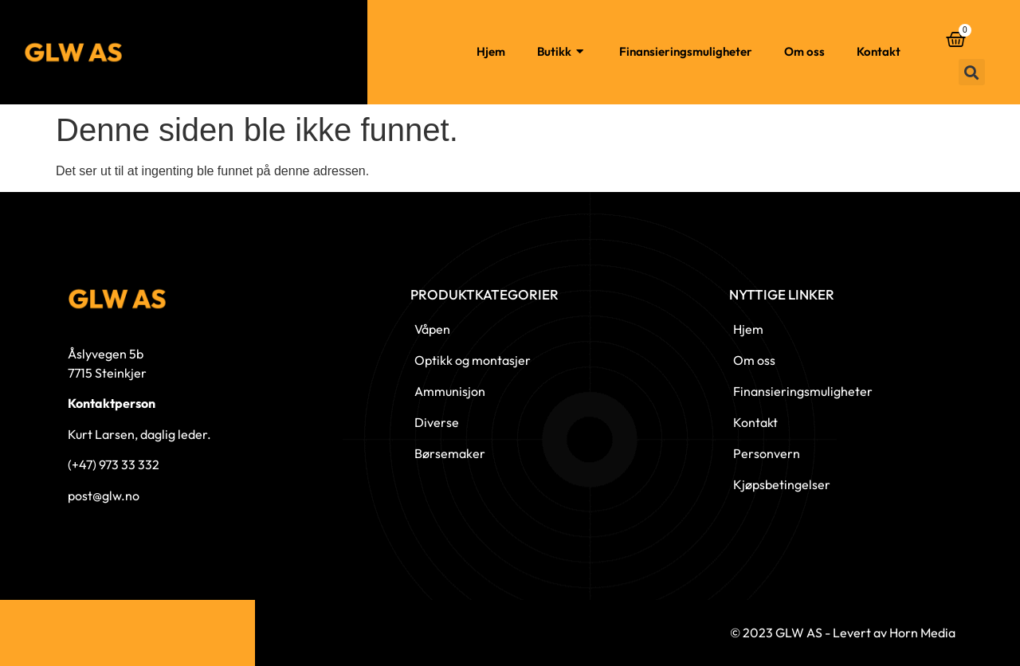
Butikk (562, 52)
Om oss (804, 51)
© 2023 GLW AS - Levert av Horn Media (842, 633)
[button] (972, 72)
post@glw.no (103, 495)
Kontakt (878, 51)
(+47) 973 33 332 (113, 464)
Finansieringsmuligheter (685, 51)
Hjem (491, 51)
